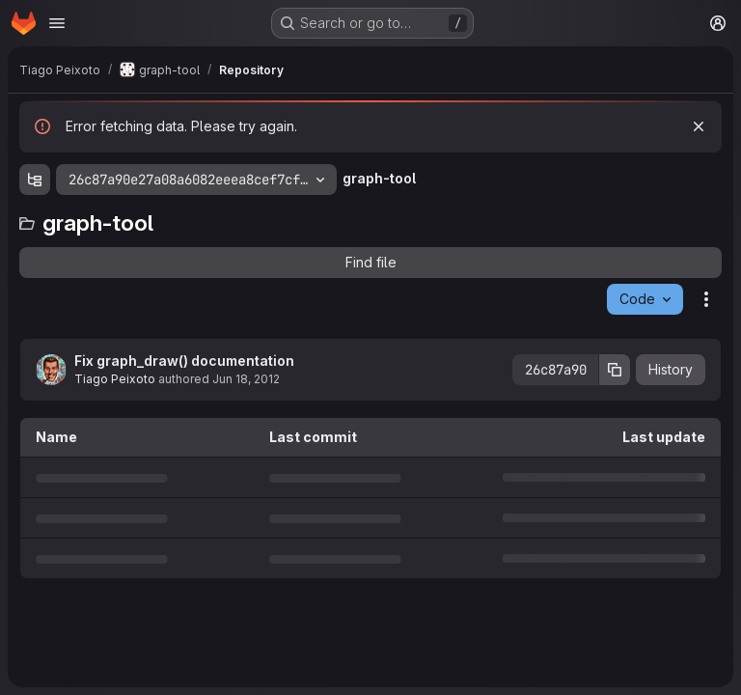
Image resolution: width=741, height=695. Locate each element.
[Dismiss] (698, 126)
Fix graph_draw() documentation (184, 360)
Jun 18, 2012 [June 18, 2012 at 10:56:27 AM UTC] (246, 379)
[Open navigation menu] (56, 23)
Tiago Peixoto (114, 379)
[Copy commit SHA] (614, 369)
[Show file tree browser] (34, 179)
